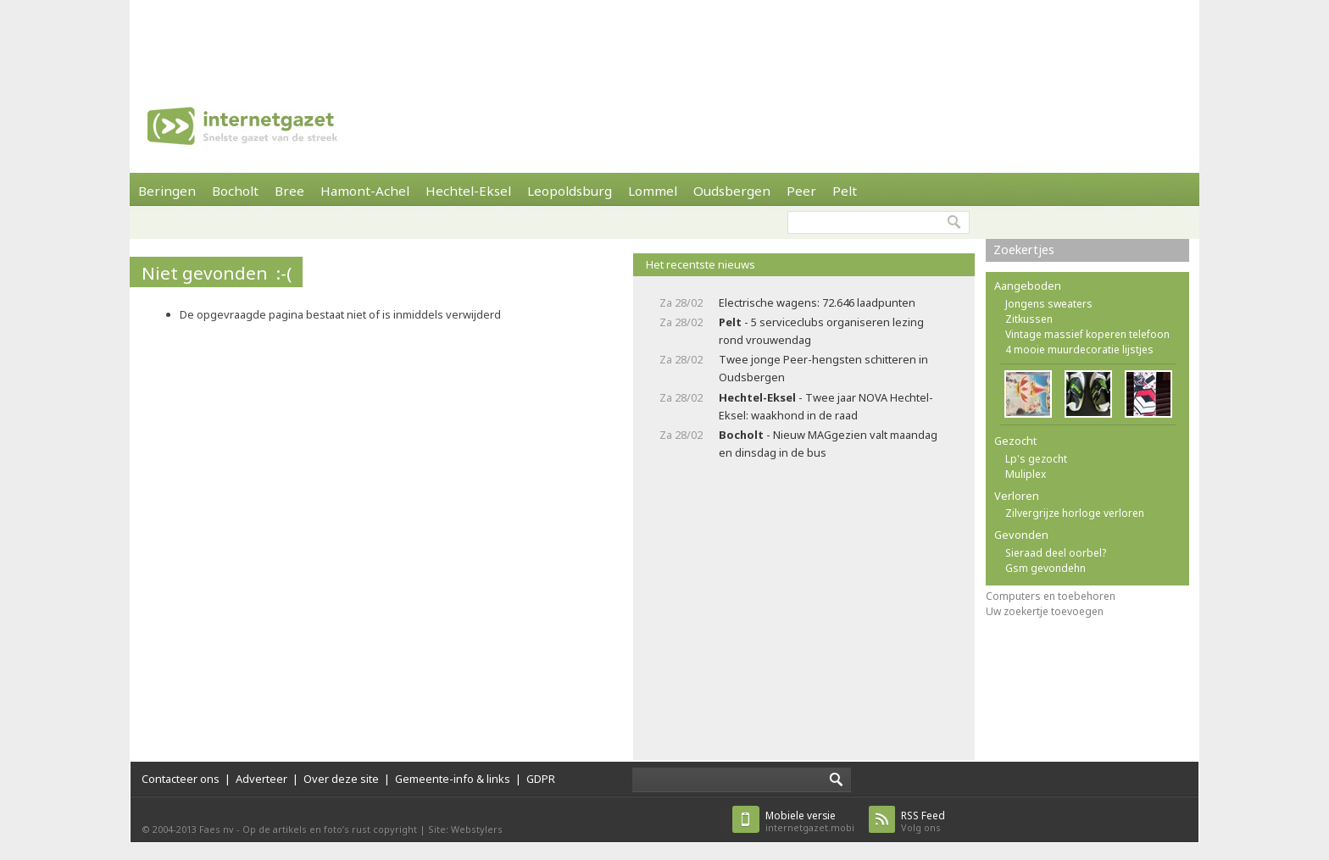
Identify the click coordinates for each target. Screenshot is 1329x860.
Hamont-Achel (364, 190)
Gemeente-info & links (452, 778)
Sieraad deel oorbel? (1055, 553)
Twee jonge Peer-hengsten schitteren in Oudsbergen (823, 368)
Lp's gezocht (1036, 459)
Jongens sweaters (1049, 304)
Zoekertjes (1023, 249)
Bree (289, 190)
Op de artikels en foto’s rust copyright (329, 829)
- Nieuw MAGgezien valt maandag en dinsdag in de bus (828, 443)
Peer (801, 190)
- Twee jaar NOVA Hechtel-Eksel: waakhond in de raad (826, 406)
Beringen (167, 190)
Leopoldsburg (569, 190)
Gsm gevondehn (1045, 568)
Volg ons (923, 821)
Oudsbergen (731, 190)
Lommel (652, 190)
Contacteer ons (181, 778)
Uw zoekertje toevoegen (1045, 611)
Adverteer (261, 778)
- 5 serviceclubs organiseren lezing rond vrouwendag (821, 330)
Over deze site (341, 778)
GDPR (540, 778)
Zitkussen (1029, 319)
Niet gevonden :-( (217, 273)
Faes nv (216, 829)
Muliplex (1025, 474)
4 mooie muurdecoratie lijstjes (1079, 349)
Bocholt (235, 190)
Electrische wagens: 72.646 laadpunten (817, 302)
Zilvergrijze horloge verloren (1074, 513)
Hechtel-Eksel (468, 190)
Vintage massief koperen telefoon (1087, 334)
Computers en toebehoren (1050, 596)
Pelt (844, 190)
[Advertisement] (664, 38)
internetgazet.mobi (809, 821)
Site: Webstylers (465, 829)
